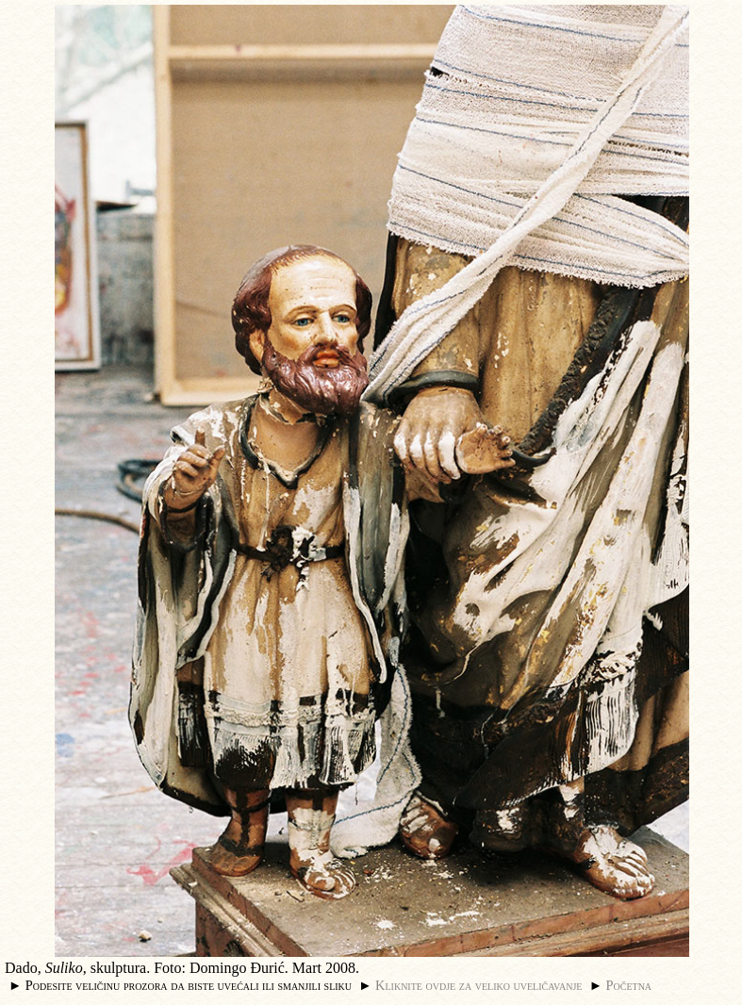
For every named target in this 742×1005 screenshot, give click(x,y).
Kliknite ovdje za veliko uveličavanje (478, 985)
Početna (629, 985)
